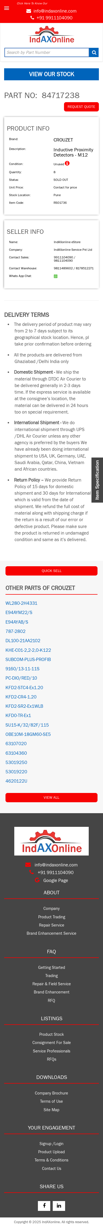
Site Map (51, 1110)
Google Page (51, 880)
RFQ (51, 1000)
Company (51, 908)
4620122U (16, 781)
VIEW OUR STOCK (51, 74)
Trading (51, 976)
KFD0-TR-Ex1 (18, 715)
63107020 (16, 744)
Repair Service (51, 925)
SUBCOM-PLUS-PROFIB (28, 659)
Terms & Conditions (51, 1160)
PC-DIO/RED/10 (21, 678)
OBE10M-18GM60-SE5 (28, 734)
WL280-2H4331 (21, 603)
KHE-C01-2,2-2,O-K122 (28, 650)
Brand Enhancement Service (51, 933)
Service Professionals (51, 1051)
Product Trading (51, 917)
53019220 (16, 772)
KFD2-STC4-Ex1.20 (24, 688)
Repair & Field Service (51, 984)
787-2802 (15, 631)
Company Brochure (51, 1093)
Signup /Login (51, 1144)
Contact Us (51, 1168)
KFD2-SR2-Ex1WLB (24, 706)
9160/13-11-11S (22, 669)
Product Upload (51, 1152)
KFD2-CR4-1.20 (21, 697)
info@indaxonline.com (55, 11)
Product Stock (51, 1034)
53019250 (16, 762)
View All (51, 797)
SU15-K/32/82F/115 (27, 725)
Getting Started (51, 967)
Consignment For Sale (51, 1042)
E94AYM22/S (18, 612)
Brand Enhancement (51, 992)
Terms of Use (51, 1101)
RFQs (51, 1059)
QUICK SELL (52, 571)
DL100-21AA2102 (22, 641)
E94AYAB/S (16, 622)
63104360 (16, 753)
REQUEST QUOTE (81, 107)
